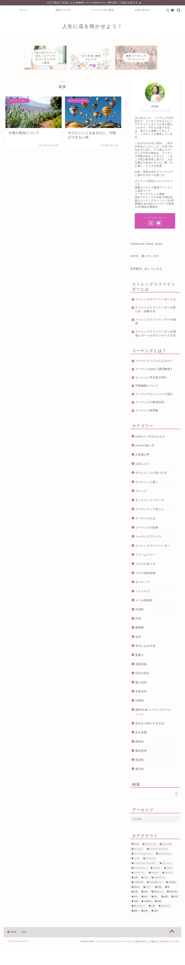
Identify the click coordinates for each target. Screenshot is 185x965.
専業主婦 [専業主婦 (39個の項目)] (173, 911)
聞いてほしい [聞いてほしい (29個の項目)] (139, 925)
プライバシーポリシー (19, 961)
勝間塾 (139, 646)
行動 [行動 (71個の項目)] (153, 925)
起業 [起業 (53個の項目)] (146, 930)
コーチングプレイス (148, 555)
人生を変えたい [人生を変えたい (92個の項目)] (155, 902)
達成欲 (139, 779)
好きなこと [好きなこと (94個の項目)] (158, 911)
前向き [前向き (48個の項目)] (136, 906)
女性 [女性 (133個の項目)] (146, 911)
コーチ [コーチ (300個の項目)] (136, 878)
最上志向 (141, 701)
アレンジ (141, 510)
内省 (138, 637)
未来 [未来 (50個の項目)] (176, 916)
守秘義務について (146, 401)
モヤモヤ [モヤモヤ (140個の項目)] (154, 892)
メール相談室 (144, 619)
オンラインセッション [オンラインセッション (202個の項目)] (143, 873)
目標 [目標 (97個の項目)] (136, 921)
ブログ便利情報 (145, 592)
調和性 (139, 760)
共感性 (139, 628)
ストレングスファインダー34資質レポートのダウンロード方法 (153, 339)
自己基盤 (141, 751)
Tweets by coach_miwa (146, 244)
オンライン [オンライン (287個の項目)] (138, 868)
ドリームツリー (145, 574)
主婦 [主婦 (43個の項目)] (136, 897)
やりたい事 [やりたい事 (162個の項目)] (166, 864)
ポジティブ (142, 601)
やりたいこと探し (146, 501)
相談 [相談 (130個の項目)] (159, 921)
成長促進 (141, 683)
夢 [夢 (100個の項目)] (168, 906)
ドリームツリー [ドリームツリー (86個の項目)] (140, 887)
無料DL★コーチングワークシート (153, 731)
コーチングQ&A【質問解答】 (151, 382)
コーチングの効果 (146, 546)
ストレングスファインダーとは (152, 301)
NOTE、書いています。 (146, 256)
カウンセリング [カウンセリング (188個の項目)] (164, 873)
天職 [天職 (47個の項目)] (136, 911)
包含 (138, 656)
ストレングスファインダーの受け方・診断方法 (152, 313)
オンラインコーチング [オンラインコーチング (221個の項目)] (158, 868)
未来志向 (141, 710)
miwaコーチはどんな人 (150, 455)
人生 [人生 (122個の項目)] (146, 897)
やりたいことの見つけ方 (151, 492)
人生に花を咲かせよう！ (92, 27)
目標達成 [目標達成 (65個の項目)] (147, 921)
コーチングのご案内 (102, 10)
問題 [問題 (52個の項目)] (159, 906)
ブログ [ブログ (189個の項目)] (169, 887)
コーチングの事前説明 (149, 421)
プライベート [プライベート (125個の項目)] (139, 892)
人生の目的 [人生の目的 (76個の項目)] (138, 902)
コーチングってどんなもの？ (151, 370)
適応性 (139, 788)
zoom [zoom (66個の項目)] (136, 864)
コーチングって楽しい (149, 528)
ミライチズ (142, 610)
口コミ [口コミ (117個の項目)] (148, 906)
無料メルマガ (63, 10)
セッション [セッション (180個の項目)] (166, 883)
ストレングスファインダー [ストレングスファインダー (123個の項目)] (145, 883)
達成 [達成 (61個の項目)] (156, 930)
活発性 (139, 719)
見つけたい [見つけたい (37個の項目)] (165, 925)
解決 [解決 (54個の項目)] (136, 930)
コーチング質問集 (146, 429)
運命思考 (141, 769)
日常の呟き (142, 692)
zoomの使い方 (144, 464)
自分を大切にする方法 (149, 742)
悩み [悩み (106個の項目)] (146, 916)
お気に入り (142, 482)
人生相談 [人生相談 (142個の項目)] (172, 902)
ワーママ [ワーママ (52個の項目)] (168, 892)
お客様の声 (142, 473)
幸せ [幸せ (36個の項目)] (136, 916)
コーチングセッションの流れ (152, 411)
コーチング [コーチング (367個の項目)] (150, 878)
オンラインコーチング (149, 519)
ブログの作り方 (145, 583)
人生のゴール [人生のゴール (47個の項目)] (159, 897)
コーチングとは (145, 537)
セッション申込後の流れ (151, 392)
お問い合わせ (142, 10)
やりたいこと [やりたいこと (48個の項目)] (150, 864)
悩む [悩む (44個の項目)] (156, 916)
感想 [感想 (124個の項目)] (166, 916)
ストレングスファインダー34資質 (152, 325)
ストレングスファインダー (152, 565)
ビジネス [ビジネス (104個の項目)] (156, 887)
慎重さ (139, 674)
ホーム (23, 10)
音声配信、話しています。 (147, 269)
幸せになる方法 (145, 665)
